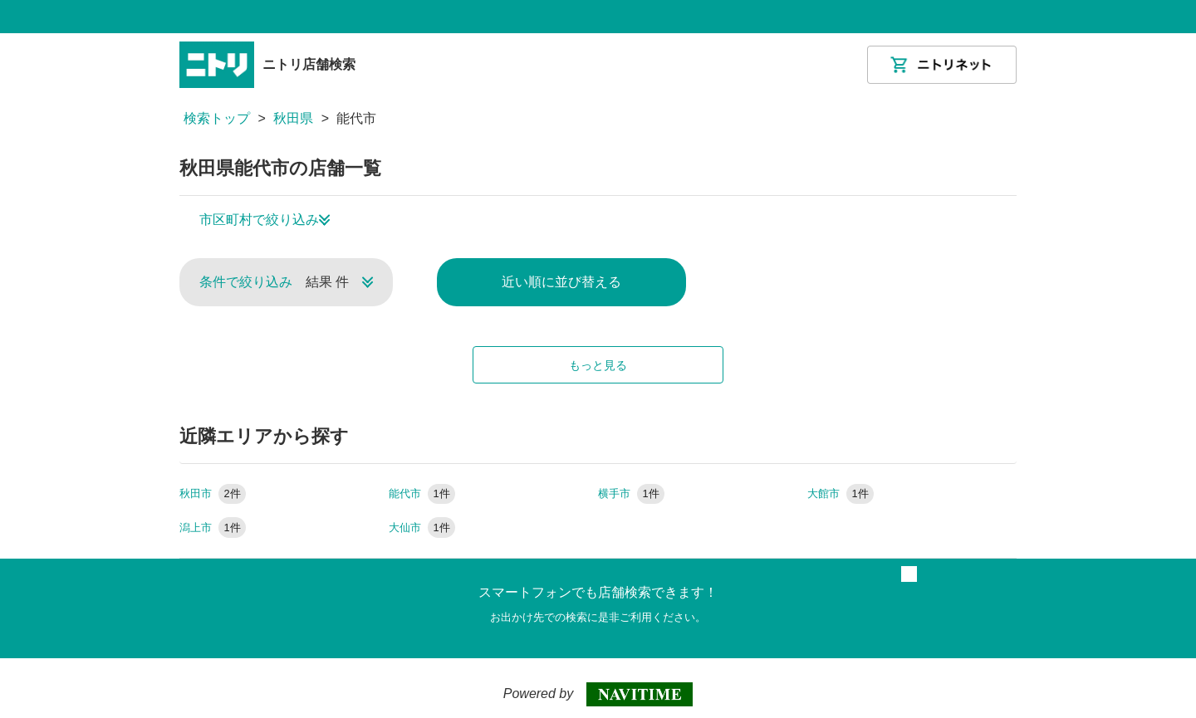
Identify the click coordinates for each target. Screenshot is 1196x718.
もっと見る (598, 365)
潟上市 (212, 527)
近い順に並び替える (561, 282)
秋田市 (212, 493)
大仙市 (422, 527)
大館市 (840, 493)
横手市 (631, 493)
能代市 (422, 493)
